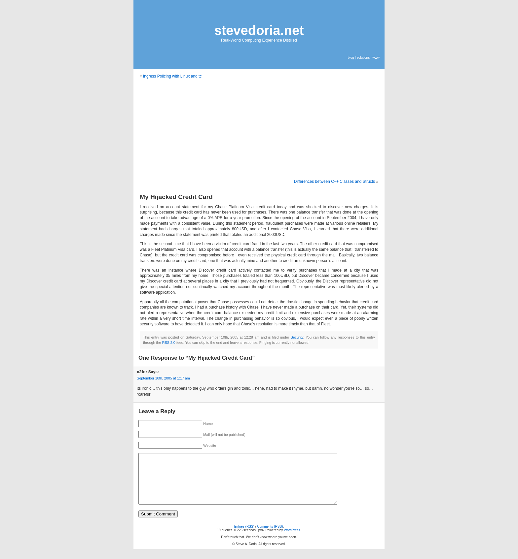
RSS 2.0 (168, 343)
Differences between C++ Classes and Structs (334, 181)
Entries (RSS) (244, 536)
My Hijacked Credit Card (176, 196)
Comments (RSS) (270, 536)
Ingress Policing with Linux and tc (172, 76)
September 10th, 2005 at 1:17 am (163, 378)
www (376, 57)
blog (351, 57)
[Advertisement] (259, 129)
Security (297, 337)
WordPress (292, 540)
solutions (363, 57)
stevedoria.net (259, 30)
